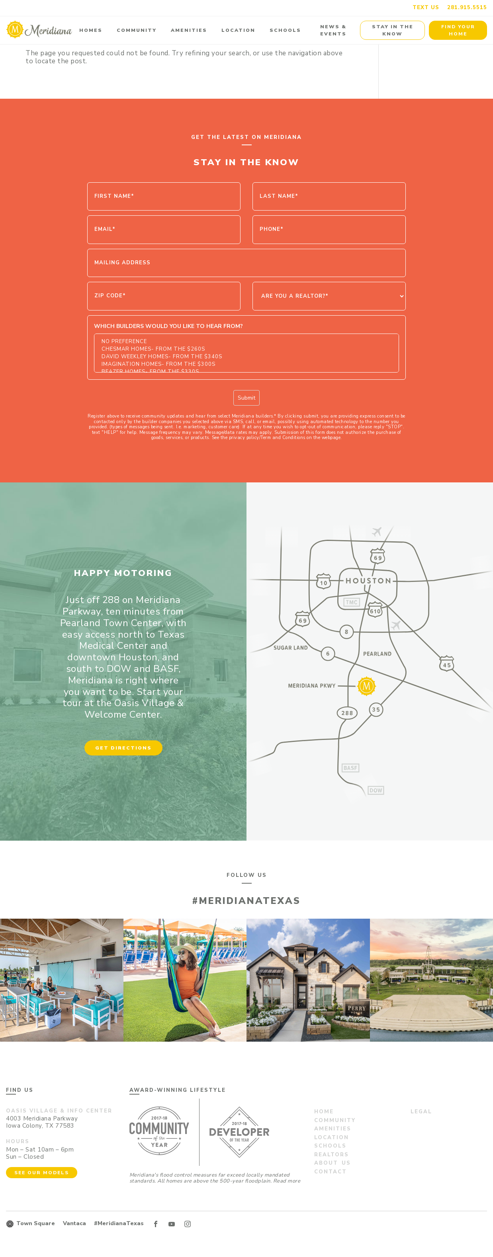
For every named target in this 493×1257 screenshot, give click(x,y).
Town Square (35, 1223)
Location (238, 30)
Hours (17, 1141)
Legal (421, 1111)
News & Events (333, 30)
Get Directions (123, 748)
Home (324, 1111)
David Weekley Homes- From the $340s (246, 357)
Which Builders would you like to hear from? (168, 326)
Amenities (189, 30)
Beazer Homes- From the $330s (246, 372)
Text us (426, 7)
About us (332, 1163)
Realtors (331, 1154)
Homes (90, 30)
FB (156, 1224)
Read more (287, 1181)
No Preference (246, 341)
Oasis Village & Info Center (59, 1111)
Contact (330, 1171)
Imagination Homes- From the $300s (246, 364)
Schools (285, 30)
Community (137, 30)
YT (172, 1224)
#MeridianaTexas (119, 1223)
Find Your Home (458, 30)
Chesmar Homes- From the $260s (246, 349)
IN (188, 1224)
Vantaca (74, 1223)
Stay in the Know (392, 30)
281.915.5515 (467, 7)
